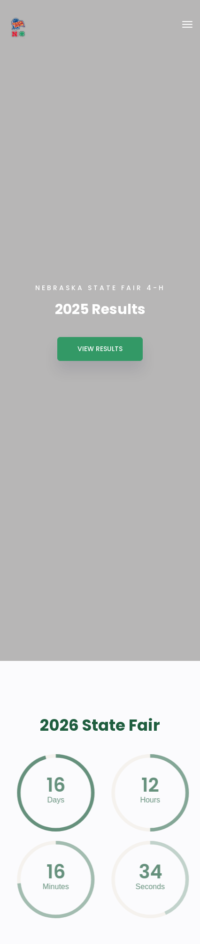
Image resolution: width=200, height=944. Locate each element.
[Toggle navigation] (187, 24)
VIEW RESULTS (100, 348)
